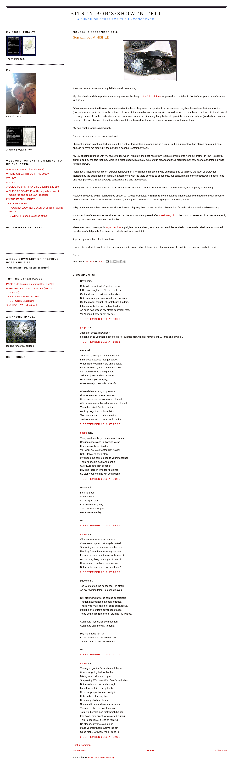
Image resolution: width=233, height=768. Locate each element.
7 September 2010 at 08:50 (100, 319)
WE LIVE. (11, 178)
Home (150, 750)
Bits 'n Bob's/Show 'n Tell (116, 13)
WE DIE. (11, 182)
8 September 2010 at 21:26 (100, 654)
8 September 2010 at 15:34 (100, 525)
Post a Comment (82, 745)
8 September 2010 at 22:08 (100, 736)
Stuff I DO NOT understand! (21, 305)
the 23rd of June (152, 96)
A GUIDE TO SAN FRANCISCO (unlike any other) (33, 186)
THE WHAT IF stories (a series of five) (27, 215)
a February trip (167, 215)
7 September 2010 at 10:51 (100, 341)
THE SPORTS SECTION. (20, 300)
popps (83, 327)
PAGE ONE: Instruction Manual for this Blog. (30, 284)
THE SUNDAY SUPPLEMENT (22, 296)
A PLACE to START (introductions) (25, 169)
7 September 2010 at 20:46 (100, 478)
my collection (113, 227)
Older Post (221, 750)
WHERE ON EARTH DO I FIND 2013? (27, 173)
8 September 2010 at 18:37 (100, 572)
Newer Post (79, 750)
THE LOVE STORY (17, 203)
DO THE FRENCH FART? (20, 199)
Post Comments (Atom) (101, 757)
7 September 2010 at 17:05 (100, 424)
